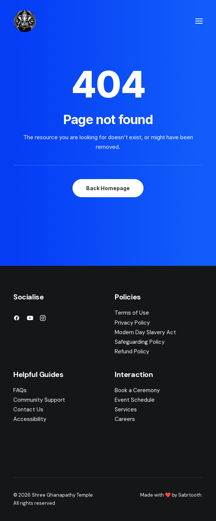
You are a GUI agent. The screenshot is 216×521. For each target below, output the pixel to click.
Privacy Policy (132, 322)
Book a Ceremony (137, 390)
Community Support (39, 400)
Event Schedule (135, 400)
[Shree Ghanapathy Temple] (24, 21)
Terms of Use (132, 312)
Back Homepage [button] (108, 188)
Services (126, 409)
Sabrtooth (190, 495)
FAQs (20, 390)
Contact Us (28, 409)
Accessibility (29, 419)
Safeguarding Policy (140, 342)
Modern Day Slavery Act (145, 332)
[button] (199, 21)
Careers (125, 419)
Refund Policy (132, 351)
